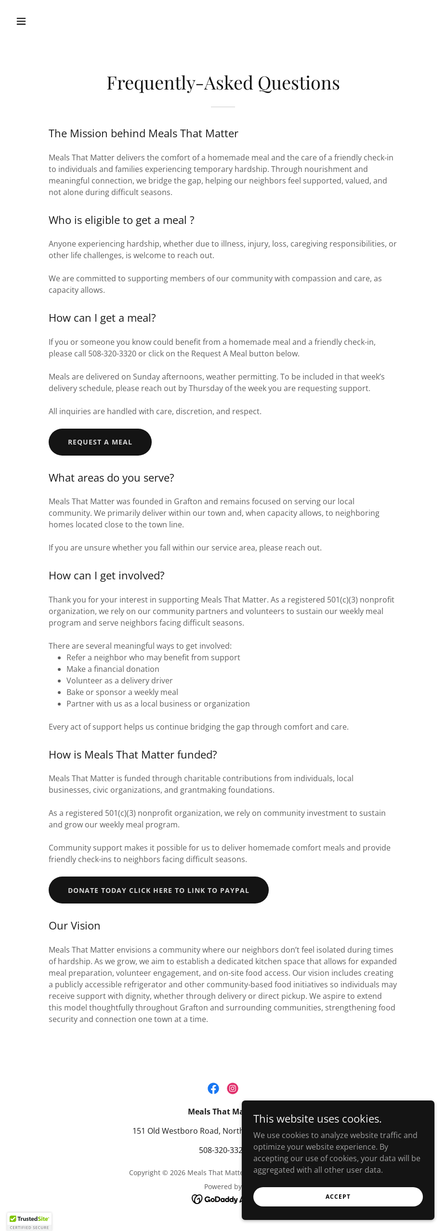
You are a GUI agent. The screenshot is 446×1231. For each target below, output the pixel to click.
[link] (213, 1088)
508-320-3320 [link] (223, 1150)
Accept (338, 1216)
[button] (43, 21)
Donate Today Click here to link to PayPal (158, 890)
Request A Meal (100, 441)
